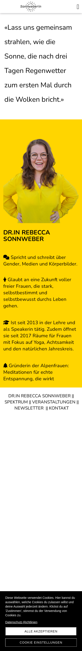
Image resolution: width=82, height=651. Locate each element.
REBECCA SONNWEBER (45, 396)
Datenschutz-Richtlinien (21, 622)
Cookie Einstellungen (41, 642)
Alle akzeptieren (41, 631)
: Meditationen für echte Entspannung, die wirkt (36, 372)
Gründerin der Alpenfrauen (38, 365)
